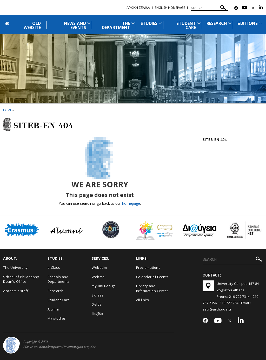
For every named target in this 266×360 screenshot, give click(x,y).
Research (56, 290)
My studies (57, 318)
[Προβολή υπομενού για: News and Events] (89, 23)
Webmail (99, 276)
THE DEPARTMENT (116, 25)
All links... (144, 300)
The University (15, 267)
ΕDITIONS (247, 23)
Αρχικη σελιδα (138, 7)
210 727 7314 (239, 296)
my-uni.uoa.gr (103, 286)
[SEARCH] (209, 8)
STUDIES (149, 23)
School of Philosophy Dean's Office (21, 279)
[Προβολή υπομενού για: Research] (230, 23)
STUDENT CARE (186, 25)
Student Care (59, 300)
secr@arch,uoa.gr (217, 309)
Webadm (99, 267)
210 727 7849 (230, 302)
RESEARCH (217, 23)
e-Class (54, 267)
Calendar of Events (152, 276)
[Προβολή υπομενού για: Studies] (160, 23)
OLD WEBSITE (32, 25)
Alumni (53, 309)
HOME (7, 110)
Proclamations (148, 267)
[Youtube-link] (244, 8)
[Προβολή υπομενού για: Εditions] (260, 23)
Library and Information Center (152, 288)
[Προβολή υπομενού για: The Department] (133, 23)
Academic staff (15, 290)
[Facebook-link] (236, 8)
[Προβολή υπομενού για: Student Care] (199, 23)
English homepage (170, 7)
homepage (131, 203)
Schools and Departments (59, 279)
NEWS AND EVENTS (75, 25)
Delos (97, 304)
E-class (98, 295)
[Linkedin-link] (261, 8)
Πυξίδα (97, 313)
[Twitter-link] (253, 8)
